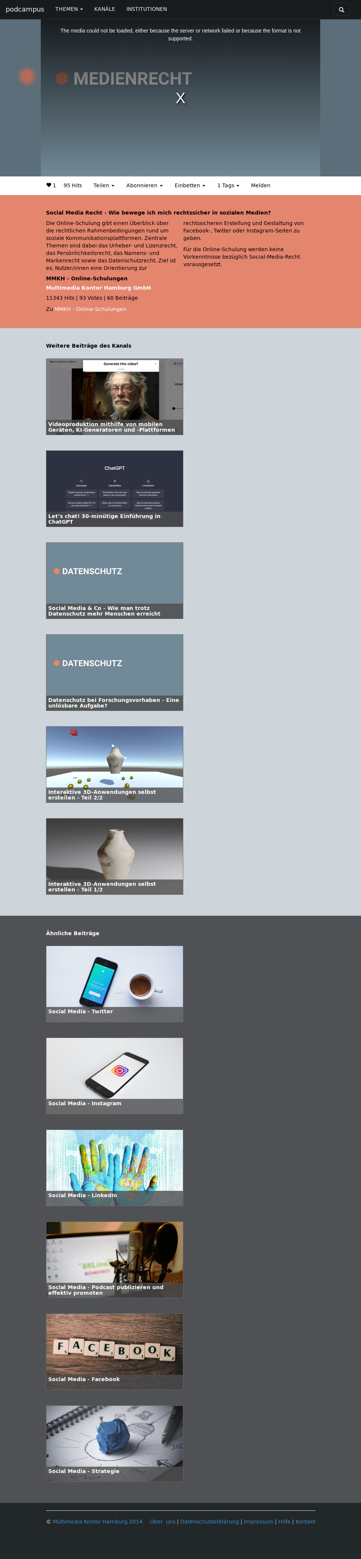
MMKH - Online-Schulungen (90, 309)
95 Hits (73, 185)
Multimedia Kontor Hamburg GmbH (98, 288)
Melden (260, 185)
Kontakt (305, 1522)
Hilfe (284, 1522)
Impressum (258, 1522)
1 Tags (228, 185)
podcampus (25, 9)
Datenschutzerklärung (209, 1522)
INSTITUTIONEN (146, 9)
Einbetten (190, 185)
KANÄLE (104, 9)
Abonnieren (144, 185)
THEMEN (69, 9)
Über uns (162, 1522)
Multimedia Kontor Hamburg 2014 (98, 1522)
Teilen (104, 185)
